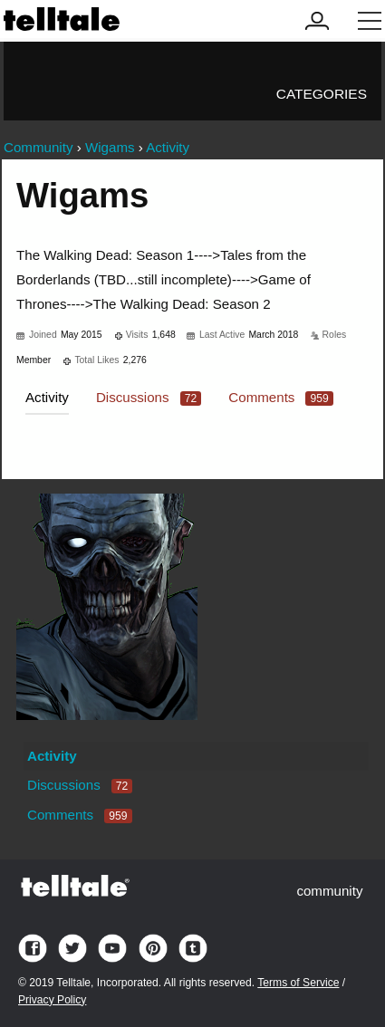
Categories (321, 93)
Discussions (148, 397)
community (329, 890)
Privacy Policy (52, 999)
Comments (280, 397)
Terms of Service (298, 982)
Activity (47, 397)
